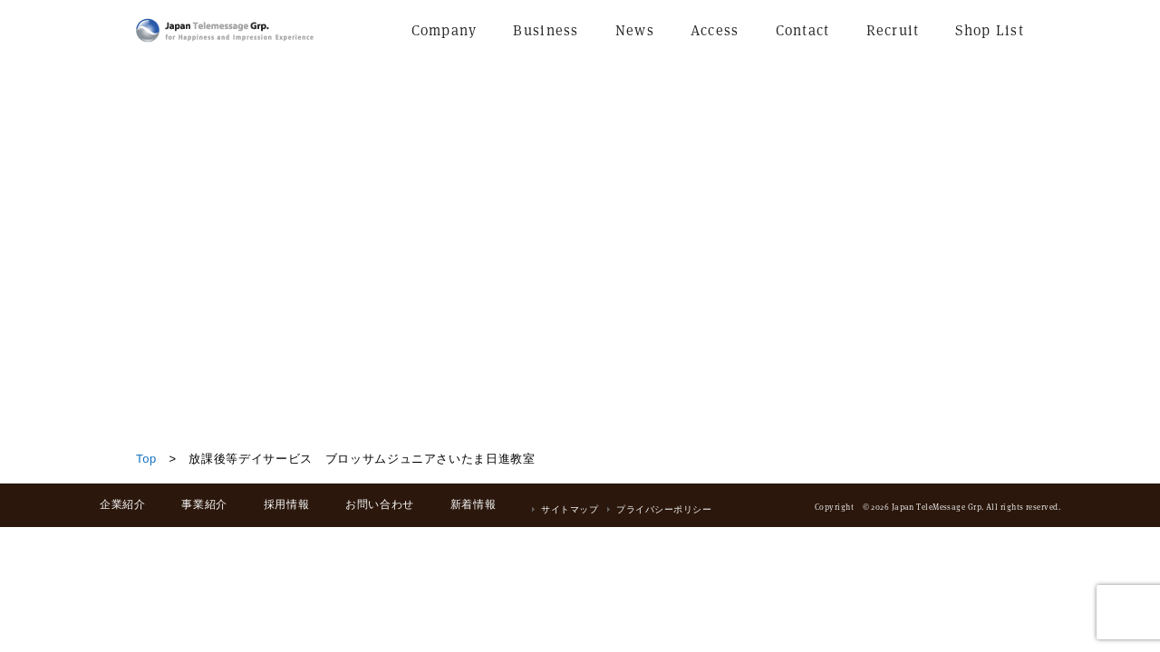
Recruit (893, 30)
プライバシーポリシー (663, 509)
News (634, 30)
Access (715, 30)
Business (545, 30)
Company (444, 30)
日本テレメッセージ (225, 30)
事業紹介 (204, 504)
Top (146, 458)
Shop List (989, 30)
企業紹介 (122, 504)
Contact (803, 30)
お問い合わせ (379, 504)
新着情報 (473, 504)
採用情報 (286, 504)
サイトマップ (569, 509)
